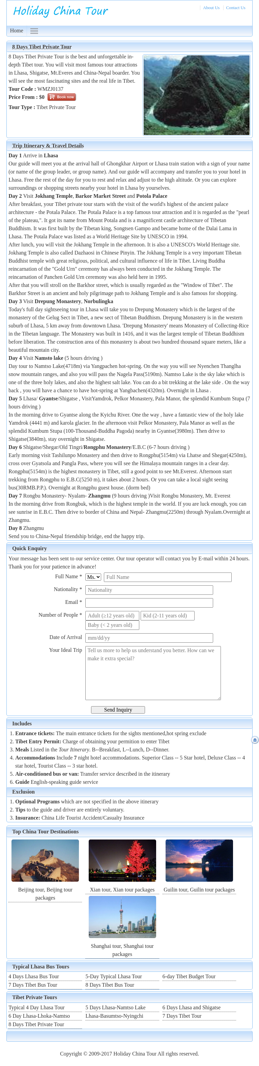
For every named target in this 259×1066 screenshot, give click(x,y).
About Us (211, 7)
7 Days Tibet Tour (182, 1016)
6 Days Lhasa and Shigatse (192, 1007)
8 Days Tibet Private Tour (36, 1024)
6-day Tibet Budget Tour (189, 976)
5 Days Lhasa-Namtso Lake (115, 1007)
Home (16, 30)
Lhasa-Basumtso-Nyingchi (114, 1016)
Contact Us (236, 7)
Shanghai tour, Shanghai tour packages (122, 946)
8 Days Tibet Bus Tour (109, 985)
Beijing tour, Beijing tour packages (45, 890)
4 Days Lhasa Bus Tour (33, 976)
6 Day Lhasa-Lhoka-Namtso (39, 1016)
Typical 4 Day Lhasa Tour (36, 1007)
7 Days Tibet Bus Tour (32, 985)
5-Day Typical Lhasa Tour (113, 976)
